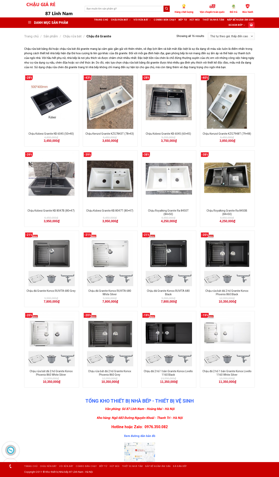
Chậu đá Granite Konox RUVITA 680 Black (168, 292)
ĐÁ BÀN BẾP (237, 25)
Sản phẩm (50, 36)
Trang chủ (101, 19)
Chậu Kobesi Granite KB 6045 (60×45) (168, 133)
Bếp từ (182, 19)
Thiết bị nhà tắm (213, 19)
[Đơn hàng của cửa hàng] (231, 36)
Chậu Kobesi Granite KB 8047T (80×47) (109, 210)
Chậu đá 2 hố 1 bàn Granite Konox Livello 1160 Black (168, 373)
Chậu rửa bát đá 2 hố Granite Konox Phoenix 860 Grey (109, 373)
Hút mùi (194, 19)
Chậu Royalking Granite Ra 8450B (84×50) (227, 212)
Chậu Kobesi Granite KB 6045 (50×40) (51, 133)
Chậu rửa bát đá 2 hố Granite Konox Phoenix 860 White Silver (51, 373)
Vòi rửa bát (142, 20)
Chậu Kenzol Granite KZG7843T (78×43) (109, 133)
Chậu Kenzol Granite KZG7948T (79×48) (227, 133)
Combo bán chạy (165, 19)
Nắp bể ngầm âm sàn (240, 19)
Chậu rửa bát (121, 20)
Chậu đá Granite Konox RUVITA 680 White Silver (109, 292)
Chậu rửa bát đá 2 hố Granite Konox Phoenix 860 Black (226, 292)
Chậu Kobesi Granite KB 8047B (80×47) (51, 210)
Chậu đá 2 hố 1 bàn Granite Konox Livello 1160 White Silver (226, 373)
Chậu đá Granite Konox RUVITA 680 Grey (51, 290)
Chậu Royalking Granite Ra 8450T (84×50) (168, 212)
